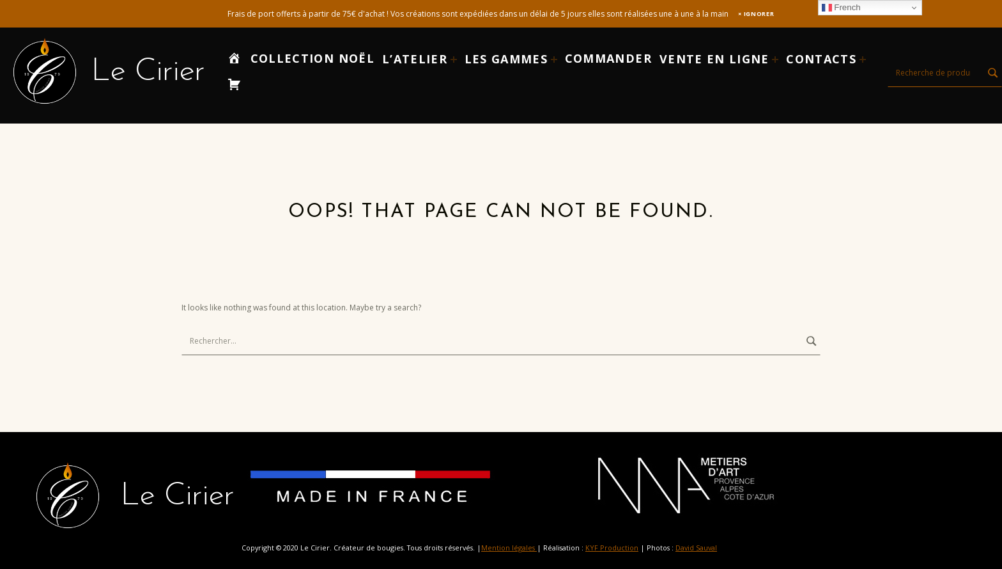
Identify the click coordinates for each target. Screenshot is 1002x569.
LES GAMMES (506, 59)
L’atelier (414, 59)
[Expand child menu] (454, 59)
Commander (608, 58)
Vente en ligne (714, 59)
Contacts (821, 59)
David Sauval (696, 547)
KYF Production (611, 547)
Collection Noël (312, 58)
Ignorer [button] (759, 14)
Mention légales (509, 547)
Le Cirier (147, 72)
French (841, 8)
